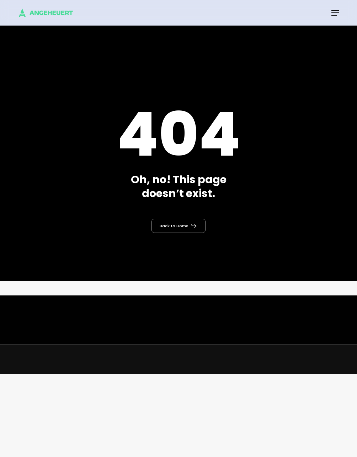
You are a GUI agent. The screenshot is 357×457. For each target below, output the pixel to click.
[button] (335, 12)
